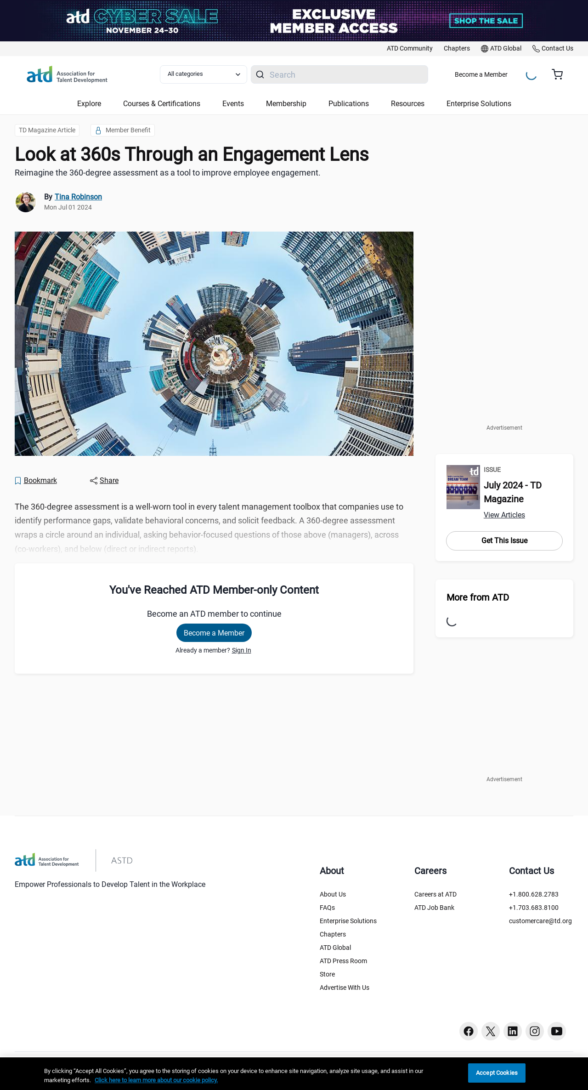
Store (327, 974)
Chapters (333, 934)
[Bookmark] (35, 481)
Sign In (241, 650)
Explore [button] (89, 103)
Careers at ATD (435, 894)
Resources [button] (407, 103)
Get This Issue (504, 540)
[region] (294, 1073)
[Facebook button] (468, 1031)
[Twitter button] (490, 1031)
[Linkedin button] (512, 1031)
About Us (333, 894)
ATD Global (335, 947)
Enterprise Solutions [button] (479, 103)
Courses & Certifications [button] (161, 103)
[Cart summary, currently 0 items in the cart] (560, 74)
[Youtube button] (557, 1031)
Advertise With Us (344, 987)
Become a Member (481, 74)
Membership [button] (286, 103)
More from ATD (478, 597)
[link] (410, 48)
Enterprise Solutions (348, 921)
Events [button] (233, 103)
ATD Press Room (343, 961)
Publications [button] (348, 103)
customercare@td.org (540, 921)
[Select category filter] (203, 74)
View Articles (504, 515)
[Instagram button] (535, 1031)
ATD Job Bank (434, 907)
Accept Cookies (497, 1072)
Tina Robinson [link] (78, 197)
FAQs (327, 907)
